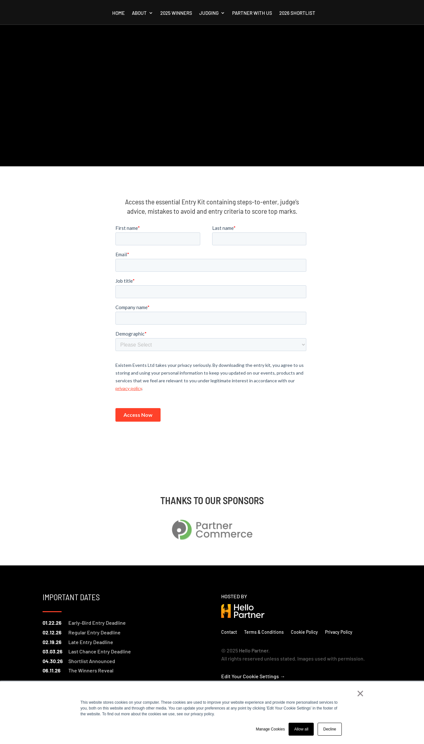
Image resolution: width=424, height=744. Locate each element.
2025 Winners (176, 13)
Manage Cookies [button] (270, 729)
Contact (229, 631)
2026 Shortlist (297, 13)
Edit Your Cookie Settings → (253, 676)
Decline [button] (329, 729)
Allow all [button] (301, 729)
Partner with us (252, 13)
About (139, 13)
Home (118, 13)
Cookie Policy (304, 631)
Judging (209, 13)
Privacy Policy (338, 631)
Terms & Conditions (264, 631)
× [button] (360, 693)
